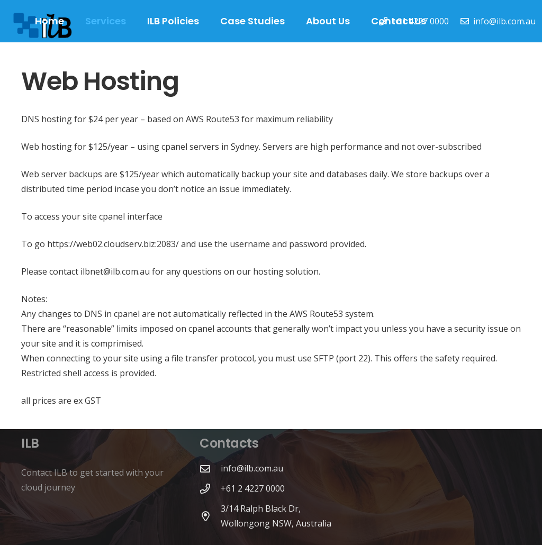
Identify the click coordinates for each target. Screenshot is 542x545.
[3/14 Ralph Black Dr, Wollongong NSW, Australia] (210, 516)
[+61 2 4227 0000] (210, 489)
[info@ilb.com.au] (210, 469)
